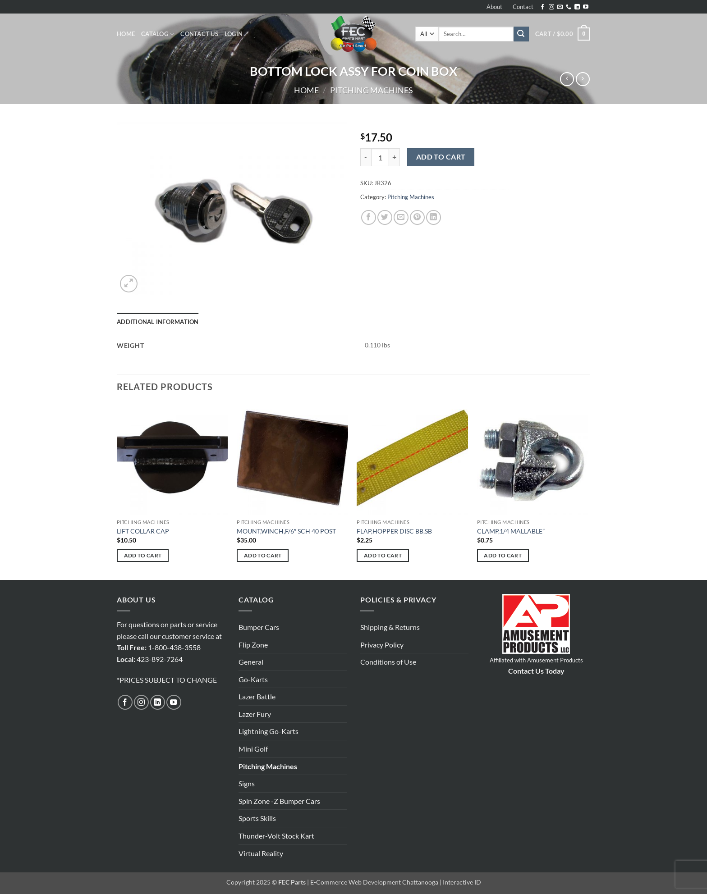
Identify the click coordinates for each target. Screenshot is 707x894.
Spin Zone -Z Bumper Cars (279, 801)
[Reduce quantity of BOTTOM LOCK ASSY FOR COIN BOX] (365, 157)
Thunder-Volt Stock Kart (276, 835)
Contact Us (199, 33)
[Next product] (567, 79)
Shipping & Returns (390, 627)
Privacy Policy (382, 644)
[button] (234, 34)
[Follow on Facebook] (542, 7)
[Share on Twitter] (384, 217)
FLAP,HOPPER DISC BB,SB (394, 531)
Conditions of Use (388, 661)
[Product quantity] (380, 157)
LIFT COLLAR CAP (143, 531)
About (494, 6)
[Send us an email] (560, 7)
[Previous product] (583, 79)
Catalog (157, 34)
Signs (247, 783)
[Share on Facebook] (368, 217)
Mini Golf (253, 748)
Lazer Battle (257, 696)
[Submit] (521, 34)
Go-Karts (253, 679)
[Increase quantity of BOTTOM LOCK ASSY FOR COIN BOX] (394, 157)
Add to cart (441, 157)
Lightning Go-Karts (268, 731)
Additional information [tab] (158, 321)
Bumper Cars (259, 627)
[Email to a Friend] (401, 217)
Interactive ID (462, 882)
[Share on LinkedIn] (433, 217)
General (251, 661)
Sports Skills (257, 818)
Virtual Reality (261, 853)
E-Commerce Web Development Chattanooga (374, 882)
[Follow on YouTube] (585, 7)
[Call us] (568, 7)
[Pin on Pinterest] (417, 217)
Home (126, 33)
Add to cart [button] (143, 555)
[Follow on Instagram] (551, 7)
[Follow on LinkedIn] (577, 7)
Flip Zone (253, 644)
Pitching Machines (371, 90)
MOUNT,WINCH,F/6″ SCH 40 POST (286, 531)
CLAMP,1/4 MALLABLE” (511, 531)
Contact (523, 6)
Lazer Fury (255, 714)
